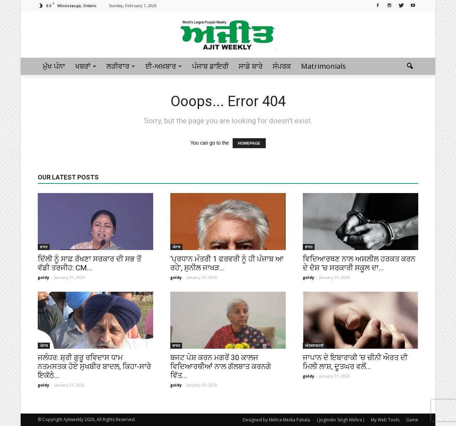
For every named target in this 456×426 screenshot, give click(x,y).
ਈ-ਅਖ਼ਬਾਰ (163, 66)
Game (412, 420)
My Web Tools (385, 420)
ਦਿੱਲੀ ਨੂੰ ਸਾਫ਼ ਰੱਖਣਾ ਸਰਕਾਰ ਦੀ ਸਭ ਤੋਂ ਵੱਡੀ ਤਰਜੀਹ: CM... (89, 263)
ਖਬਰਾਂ (85, 66)
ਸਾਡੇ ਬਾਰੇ (251, 66)
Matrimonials (323, 66)
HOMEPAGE (249, 143)
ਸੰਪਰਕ (282, 66)
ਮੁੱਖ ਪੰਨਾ (54, 66)
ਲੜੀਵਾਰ (121, 66)
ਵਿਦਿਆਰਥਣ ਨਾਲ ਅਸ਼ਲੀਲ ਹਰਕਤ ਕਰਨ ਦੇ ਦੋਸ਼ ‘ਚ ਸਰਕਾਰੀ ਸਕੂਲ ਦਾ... (359, 263)
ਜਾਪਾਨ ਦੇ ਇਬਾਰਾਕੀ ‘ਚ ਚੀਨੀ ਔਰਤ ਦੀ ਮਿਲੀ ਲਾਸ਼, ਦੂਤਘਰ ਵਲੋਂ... (355, 362)
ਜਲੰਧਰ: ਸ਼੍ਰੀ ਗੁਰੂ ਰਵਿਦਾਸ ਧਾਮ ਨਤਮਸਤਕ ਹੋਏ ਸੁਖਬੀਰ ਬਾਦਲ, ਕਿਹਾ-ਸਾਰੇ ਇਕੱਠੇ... (94, 366)
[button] (409, 66)
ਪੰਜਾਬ (176, 246)
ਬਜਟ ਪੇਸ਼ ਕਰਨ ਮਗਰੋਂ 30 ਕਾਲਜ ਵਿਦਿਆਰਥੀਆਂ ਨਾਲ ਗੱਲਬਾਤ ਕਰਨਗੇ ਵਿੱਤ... (220, 366)
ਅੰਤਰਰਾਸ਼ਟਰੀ (314, 345)
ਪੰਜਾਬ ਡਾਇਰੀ (210, 66)
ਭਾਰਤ (43, 246)
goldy (43, 277)
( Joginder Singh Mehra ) (340, 420)
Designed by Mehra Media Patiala (276, 420)
